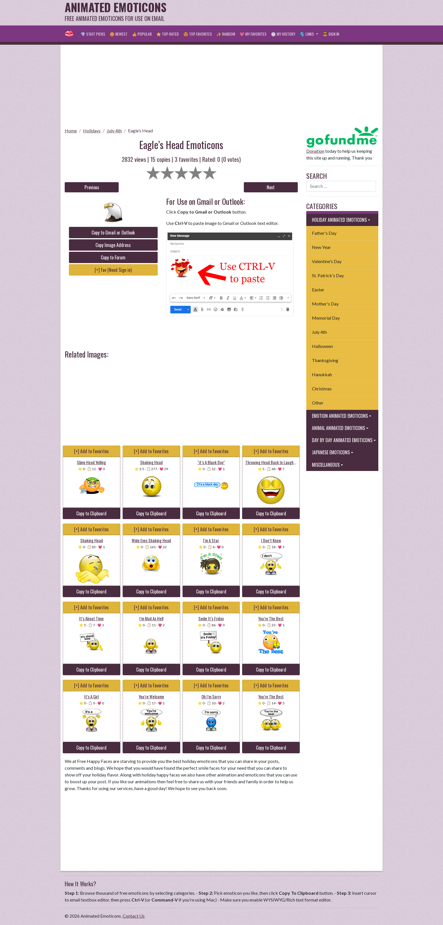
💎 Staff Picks (93, 34)
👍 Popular (142, 34)
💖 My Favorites (253, 34)
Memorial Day (326, 317)
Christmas (322, 388)
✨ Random (225, 34)
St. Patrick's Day (328, 275)
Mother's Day (325, 303)
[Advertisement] (275, 12)
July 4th (114, 130)
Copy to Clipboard (91, 513)
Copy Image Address (113, 245)
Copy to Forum (113, 257)
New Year (321, 247)
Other (317, 402)
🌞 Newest (118, 34)
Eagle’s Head (140, 130)
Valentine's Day (327, 261)
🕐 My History (283, 34)
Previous (91, 187)
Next (271, 187)
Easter (318, 289)
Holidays (92, 130)
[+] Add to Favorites (91, 451)
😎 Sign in (331, 34)
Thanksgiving (325, 360)
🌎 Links (307, 34)
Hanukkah (322, 374)
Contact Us (134, 915)
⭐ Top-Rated (167, 34)
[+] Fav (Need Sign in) (113, 269)
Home (71, 130)
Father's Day (324, 233)
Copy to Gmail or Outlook (113, 232)
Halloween (322, 346)
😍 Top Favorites (197, 34)
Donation (315, 151)
